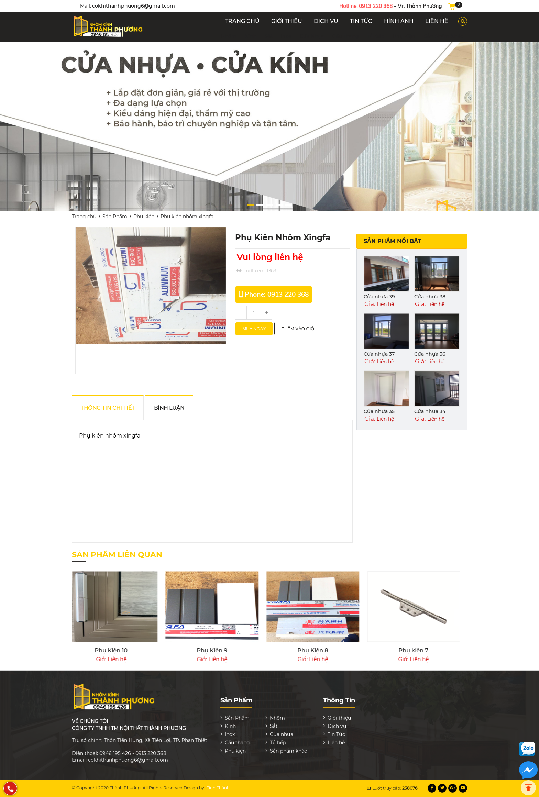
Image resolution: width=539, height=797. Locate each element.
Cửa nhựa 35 (379, 411)
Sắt (269, 36)
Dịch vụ (337, 721)
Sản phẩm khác (443, 36)
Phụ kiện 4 (238, 650)
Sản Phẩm (114, 216)
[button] (314, 205)
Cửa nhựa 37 (379, 354)
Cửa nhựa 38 (430, 297)
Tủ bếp (376, 36)
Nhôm (228, 36)
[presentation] (459, 617)
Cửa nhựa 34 (430, 411)
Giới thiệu (339, 713)
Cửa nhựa (312, 36)
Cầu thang (345, 36)
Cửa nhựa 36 (430, 354)
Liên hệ (336, 738)
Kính (250, 36)
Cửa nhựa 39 (379, 297)
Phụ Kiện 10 (440, 650)
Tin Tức (336, 730)
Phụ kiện (404, 36)
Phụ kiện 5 (138, 650)
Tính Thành (218, 783)
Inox (286, 36)
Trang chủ (84, 216)
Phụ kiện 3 (339, 650)
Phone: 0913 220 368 (277, 294)
